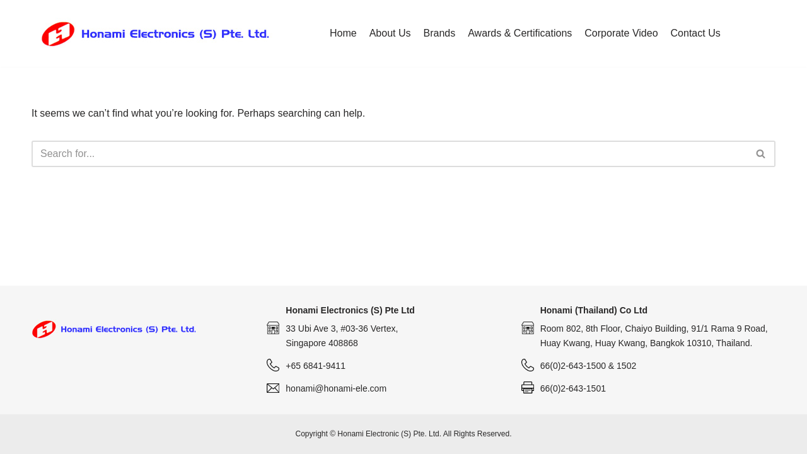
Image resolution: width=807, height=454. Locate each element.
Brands (440, 33)
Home (343, 33)
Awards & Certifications (520, 33)
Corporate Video (621, 33)
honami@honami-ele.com (336, 388)
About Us (390, 33)
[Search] (389, 154)
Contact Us (696, 33)
